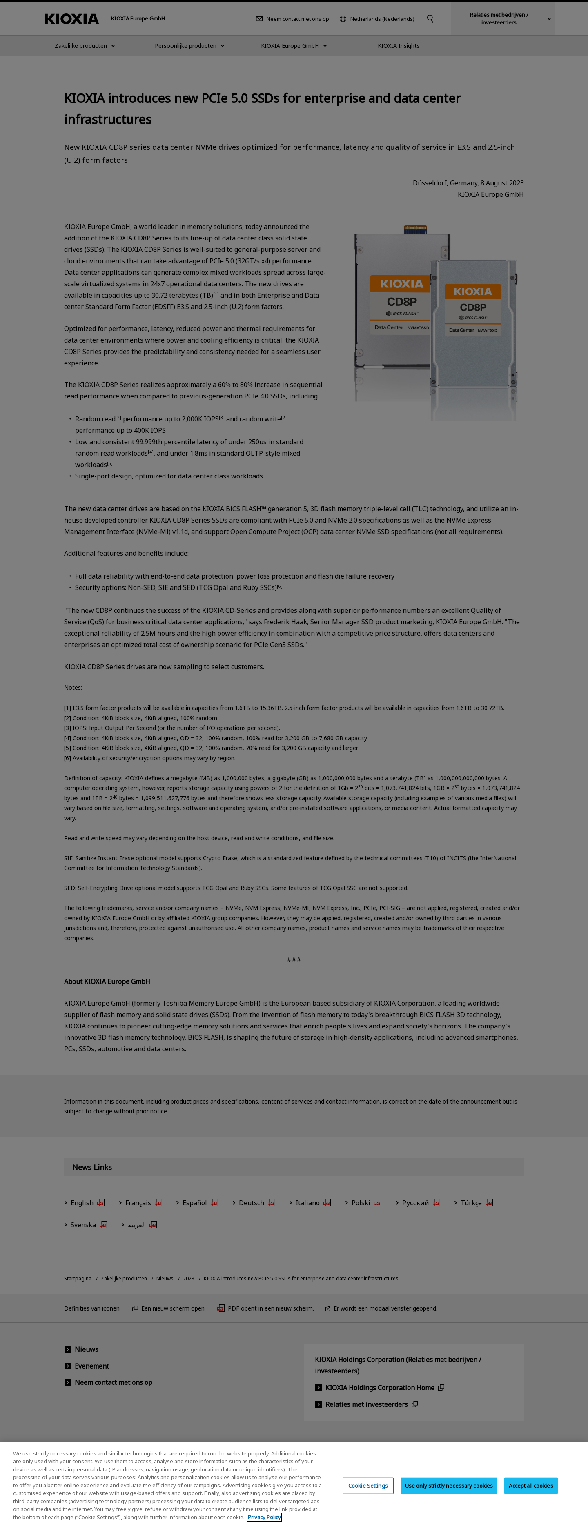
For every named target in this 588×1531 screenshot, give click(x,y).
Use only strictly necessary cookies (449, 1493)
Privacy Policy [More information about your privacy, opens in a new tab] (264, 1525)
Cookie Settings (368, 1493)
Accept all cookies (531, 1493)
